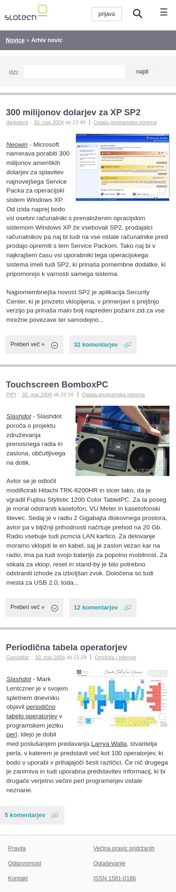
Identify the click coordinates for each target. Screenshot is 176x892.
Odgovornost (24, 863)
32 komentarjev (96, 344)
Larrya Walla (109, 743)
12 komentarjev (96, 607)
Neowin (17, 144)
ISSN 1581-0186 (114, 878)
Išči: (14, 72)
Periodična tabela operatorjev (66, 647)
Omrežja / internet (115, 657)
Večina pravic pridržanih (124, 848)
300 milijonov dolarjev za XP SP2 (73, 112)
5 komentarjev (25, 814)
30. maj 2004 (49, 122)
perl (12, 734)
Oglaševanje (109, 863)
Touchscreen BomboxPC (57, 384)
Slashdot (19, 416)
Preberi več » (27, 344)
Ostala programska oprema (125, 122)
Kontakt (18, 878)
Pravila (17, 848)
